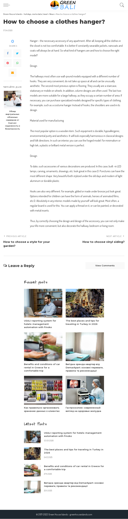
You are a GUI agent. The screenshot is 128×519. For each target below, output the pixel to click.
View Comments (105, 265)
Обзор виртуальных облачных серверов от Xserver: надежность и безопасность (12, 120)
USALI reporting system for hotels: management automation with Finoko (40, 323)
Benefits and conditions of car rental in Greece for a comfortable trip (42, 367)
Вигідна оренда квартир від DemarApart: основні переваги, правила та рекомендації (84, 367)
